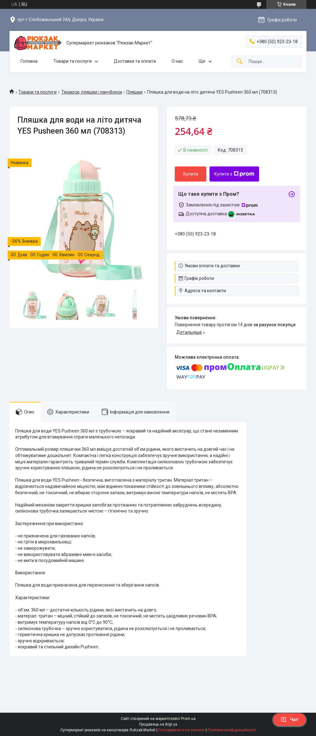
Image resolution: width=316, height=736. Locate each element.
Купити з (234, 174)
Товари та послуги (72, 61)
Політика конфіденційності (232, 730)
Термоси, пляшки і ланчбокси (91, 92)
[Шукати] (239, 62)
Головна (29, 61)
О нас (177, 61)
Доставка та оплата (135, 61)
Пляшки (134, 92)
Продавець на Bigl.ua (158, 724)
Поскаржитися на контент (181, 730)
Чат (289, 719)
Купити (190, 174)
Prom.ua (188, 718)
